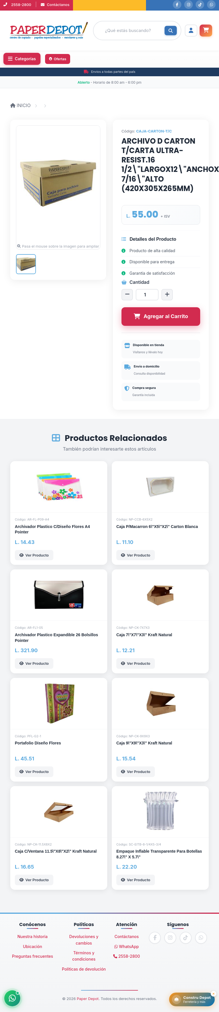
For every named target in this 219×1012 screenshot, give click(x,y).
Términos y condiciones (83, 955)
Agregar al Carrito (161, 316)
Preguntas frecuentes (32, 956)
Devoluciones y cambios (83, 939)
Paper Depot (88, 998)
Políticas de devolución (84, 969)
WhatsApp (126, 946)
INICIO (21, 105)
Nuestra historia (32, 936)
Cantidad (135, 282)
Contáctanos (55, 4)
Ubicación (32, 946)
